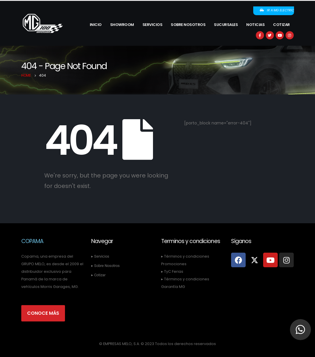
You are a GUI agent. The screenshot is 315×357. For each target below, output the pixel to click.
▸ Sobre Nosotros (105, 265)
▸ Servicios (100, 256)
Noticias (255, 24)
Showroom (122, 24)
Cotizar (281, 24)
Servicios (152, 24)
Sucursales (226, 24)
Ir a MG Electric (276, 10)
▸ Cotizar (98, 275)
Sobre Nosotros (188, 24)
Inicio (96, 24)
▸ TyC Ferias (172, 271)
